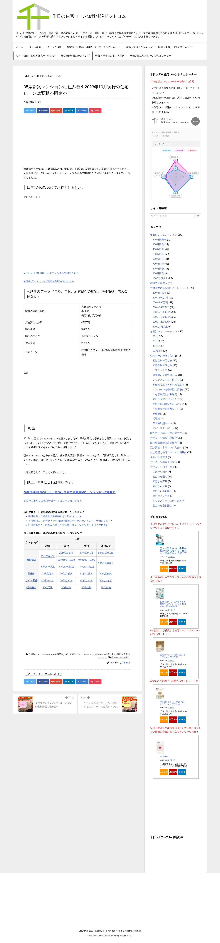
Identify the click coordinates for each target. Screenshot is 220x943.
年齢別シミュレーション (81, 654)
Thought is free (125, 936)
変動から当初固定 (162, 491)
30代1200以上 (66, 566)
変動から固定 (160, 476)
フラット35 (161, 370)
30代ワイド (66, 580)
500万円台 (158, 254)
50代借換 (106, 587)
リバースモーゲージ (164, 428)
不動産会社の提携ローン (166, 409)
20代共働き (47, 573)
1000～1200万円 (162, 312)
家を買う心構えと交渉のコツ (166, 433)
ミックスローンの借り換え (167, 500)
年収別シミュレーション (40, 654)
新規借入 (31, 560)
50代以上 (158, 351)
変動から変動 (160, 486)
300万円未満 (159, 239)
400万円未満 (159, 293)
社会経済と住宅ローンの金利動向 (168, 452)
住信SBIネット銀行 (120, 657)
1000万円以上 (160, 278)
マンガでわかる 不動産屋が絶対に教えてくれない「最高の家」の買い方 (173, 550)
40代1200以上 (86, 566)
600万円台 (58, 654)
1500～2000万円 (162, 322)
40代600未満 (86, 553)
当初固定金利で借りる (165, 375)
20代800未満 (48, 556)
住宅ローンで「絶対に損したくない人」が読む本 (173, 656)
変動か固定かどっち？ (165, 399)
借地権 (156, 418)
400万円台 (158, 249)
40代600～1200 (86, 560)
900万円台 (158, 273)
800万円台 (158, 268)
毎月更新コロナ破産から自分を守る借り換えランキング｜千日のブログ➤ (68, 525)
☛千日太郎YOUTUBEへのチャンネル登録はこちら (51, 273)
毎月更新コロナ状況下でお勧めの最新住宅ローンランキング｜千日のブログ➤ (70, 520)
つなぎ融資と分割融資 (165, 394)
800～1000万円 (161, 307)
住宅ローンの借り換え (162, 467)
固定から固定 (160, 471)
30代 (66, 654)
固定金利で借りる (162, 365)
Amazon (164, 568)
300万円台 (158, 244)
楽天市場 (173, 772)
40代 (155, 346)
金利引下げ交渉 (158, 457)
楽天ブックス (173, 569)
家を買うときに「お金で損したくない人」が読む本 (173, 703)
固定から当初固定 (162, 505)
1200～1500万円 (162, 317)
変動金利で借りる (162, 360)
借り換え (31, 587)
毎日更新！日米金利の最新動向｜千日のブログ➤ (54, 516)
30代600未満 (66, 553)
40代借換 (86, 587)
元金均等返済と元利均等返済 (168, 384)
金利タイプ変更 (161, 496)
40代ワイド (86, 580)
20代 (155, 336)
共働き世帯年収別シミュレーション (169, 288)
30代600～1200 (66, 560)
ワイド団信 (31, 580)
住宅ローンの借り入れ (105, 654)
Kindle (182, 568)
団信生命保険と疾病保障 (163, 442)
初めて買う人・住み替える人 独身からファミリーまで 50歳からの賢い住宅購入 (173, 604)
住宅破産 (164, 756)
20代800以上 (48, 566)
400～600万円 (160, 297)
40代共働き (86, 573)
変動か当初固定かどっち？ (167, 404)
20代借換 (48, 587)
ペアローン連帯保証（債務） (168, 389)
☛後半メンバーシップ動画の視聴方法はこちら (49, 281)
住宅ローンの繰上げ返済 (163, 462)
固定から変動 (160, 481)
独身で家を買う (158, 283)
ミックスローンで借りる (166, 380)
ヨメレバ (171, 557)
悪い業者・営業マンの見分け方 (167, 447)
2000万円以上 (160, 326)
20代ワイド (47, 580)
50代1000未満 (105, 553)
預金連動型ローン (162, 423)
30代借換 (66, 587)
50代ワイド (106, 580)
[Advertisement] (77, 141)
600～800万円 (160, 302)
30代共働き (66, 573)
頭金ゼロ (157, 413)
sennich (126, 662)
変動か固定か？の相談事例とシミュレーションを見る (53, 500)
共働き (31, 573)
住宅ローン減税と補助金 (163, 438)
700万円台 (158, 263)
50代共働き (106, 573)
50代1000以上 (105, 563)
